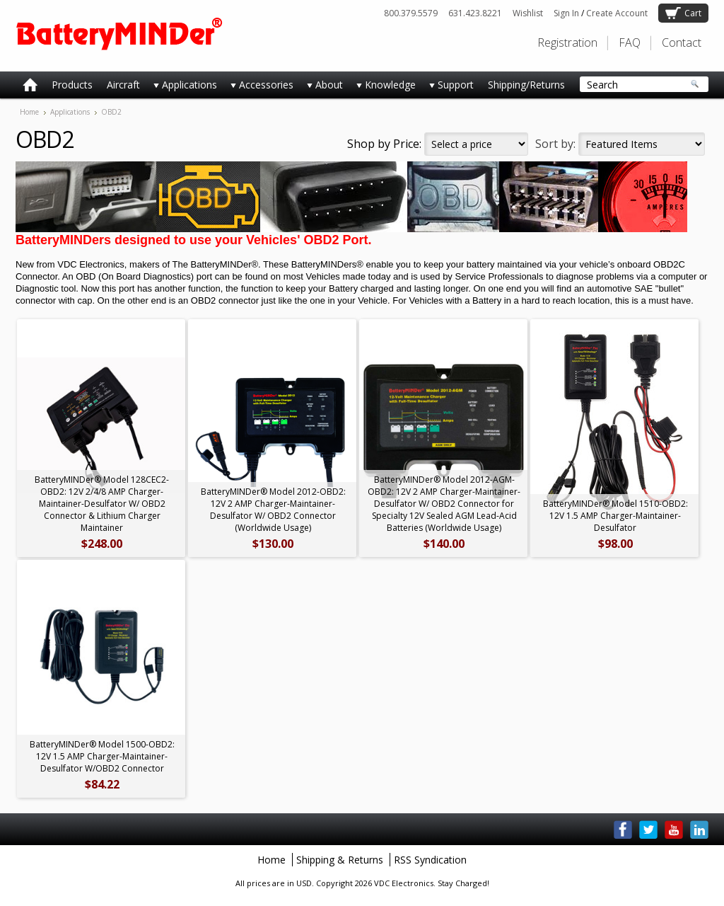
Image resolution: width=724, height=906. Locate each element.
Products (72, 84)
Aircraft (123, 84)
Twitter (648, 829)
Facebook (623, 829)
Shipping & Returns (339, 859)
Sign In (566, 13)
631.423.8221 (475, 13)
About (321, 87)
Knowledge (383, 87)
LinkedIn (699, 829)
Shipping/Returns (526, 84)
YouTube (674, 829)
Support (448, 87)
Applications (182, 87)
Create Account (617, 13)
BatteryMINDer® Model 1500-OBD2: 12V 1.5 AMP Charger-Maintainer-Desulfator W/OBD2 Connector (102, 756)
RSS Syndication (430, 859)
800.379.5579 (411, 13)
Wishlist (528, 13)
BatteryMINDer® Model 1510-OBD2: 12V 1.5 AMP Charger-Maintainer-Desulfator (615, 516)
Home (29, 112)
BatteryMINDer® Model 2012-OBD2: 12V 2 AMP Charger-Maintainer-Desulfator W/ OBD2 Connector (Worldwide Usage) (273, 510)
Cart (692, 13)
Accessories (258, 87)
